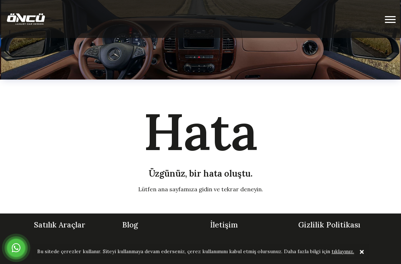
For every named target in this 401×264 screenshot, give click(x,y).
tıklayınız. (343, 252)
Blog (130, 225)
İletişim (224, 225)
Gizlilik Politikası (329, 225)
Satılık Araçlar (59, 225)
